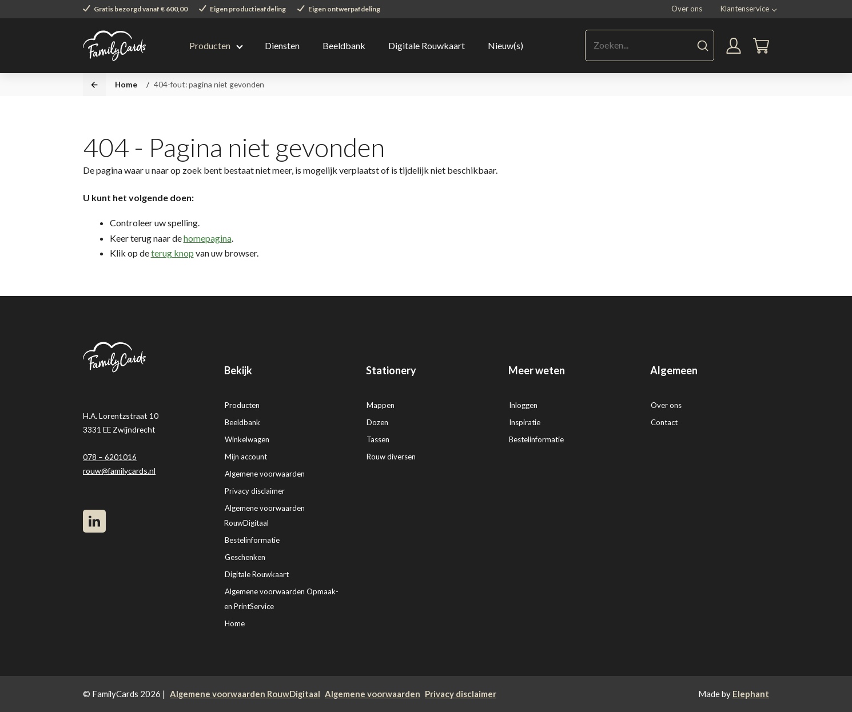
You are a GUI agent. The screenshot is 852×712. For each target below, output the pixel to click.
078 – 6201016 (110, 457)
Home (126, 84)
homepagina (208, 238)
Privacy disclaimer (255, 490)
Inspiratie (524, 422)
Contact (664, 422)
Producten (209, 45)
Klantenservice (744, 8)
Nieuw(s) (505, 45)
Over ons (686, 8)
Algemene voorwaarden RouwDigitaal (245, 694)
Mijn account (246, 456)
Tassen (378, 439)
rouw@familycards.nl (119, 470)
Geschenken (245, 557)
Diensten (282, 45)
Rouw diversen (391, 456)
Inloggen (523, 405)
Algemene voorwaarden (265, 473)
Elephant (750, 694)
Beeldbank (344, 45)
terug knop (172, 252)
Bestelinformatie (252, 540)
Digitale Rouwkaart (426, 45)
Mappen (381, 405)
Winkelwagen (247, 439)
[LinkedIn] (94, 521)
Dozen (377, 422)
